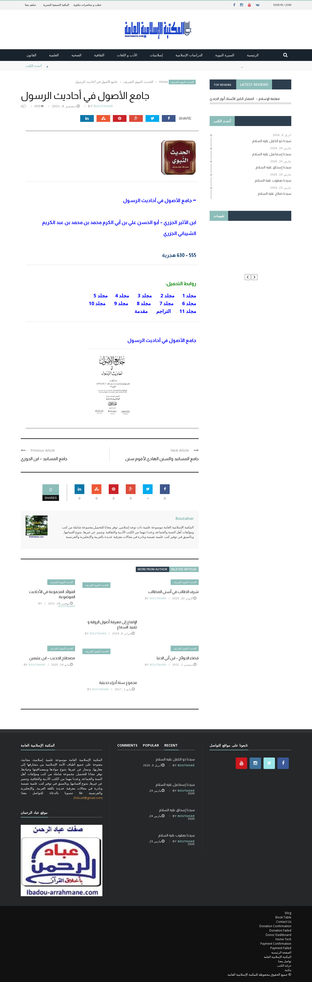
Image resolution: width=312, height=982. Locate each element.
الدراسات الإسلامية (189, 55)
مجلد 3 (145, 295)
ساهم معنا (30, 5)
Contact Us (283, 922)
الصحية (76, 55)
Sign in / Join (282, 5)
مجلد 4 (122, 295)
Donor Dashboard (278, 935)
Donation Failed (280, 930)
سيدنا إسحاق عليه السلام (177, 810)
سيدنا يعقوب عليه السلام (176, 835)
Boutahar (103, 106)
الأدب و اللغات (127, 55)
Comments (127, 745)
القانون (31, 55)
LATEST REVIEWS (254, 84)
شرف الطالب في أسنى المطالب (173, 592)
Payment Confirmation (275, 944)
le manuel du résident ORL (250, 247)
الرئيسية (253, 55)
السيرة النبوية (224, 55)
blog (288, 913)
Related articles (184, 569)
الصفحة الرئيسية (281, 952)
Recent (171, 745)
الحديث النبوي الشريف (182, 82)
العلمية (54, 55)
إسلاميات (156, 55)
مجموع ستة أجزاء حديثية (118, 683)
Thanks (250, 238)
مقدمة (140, 311)
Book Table (283, 917)
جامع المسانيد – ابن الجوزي (44, 458)
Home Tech (283, 939)
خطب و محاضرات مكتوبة (87, 5)
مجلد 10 (97, 303)
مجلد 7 (166, 303)
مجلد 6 (189, 303)
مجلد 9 (121, 303)
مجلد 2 (167, 295)
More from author (152, 569)
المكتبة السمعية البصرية (56, 5)
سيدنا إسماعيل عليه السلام (175, 785)
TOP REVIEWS (222, 85)
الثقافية (99, 55)
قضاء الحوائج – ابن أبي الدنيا (178, 658)
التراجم (163, 311)
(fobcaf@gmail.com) (87, 798)
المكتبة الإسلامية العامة (277, 957)
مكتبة (288, 970)
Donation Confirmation (275, 926)
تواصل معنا (284, 961)
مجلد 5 (101, 295)
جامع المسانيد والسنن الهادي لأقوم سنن (162, 458)
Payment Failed (280, 948)
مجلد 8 (144, 303)
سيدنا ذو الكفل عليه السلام (65, 66)
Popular (151, 745)
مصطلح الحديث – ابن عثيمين (52, 658)
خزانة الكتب (284, 965)
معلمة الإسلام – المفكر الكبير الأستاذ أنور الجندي (245, 99)
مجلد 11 (187, 311)
